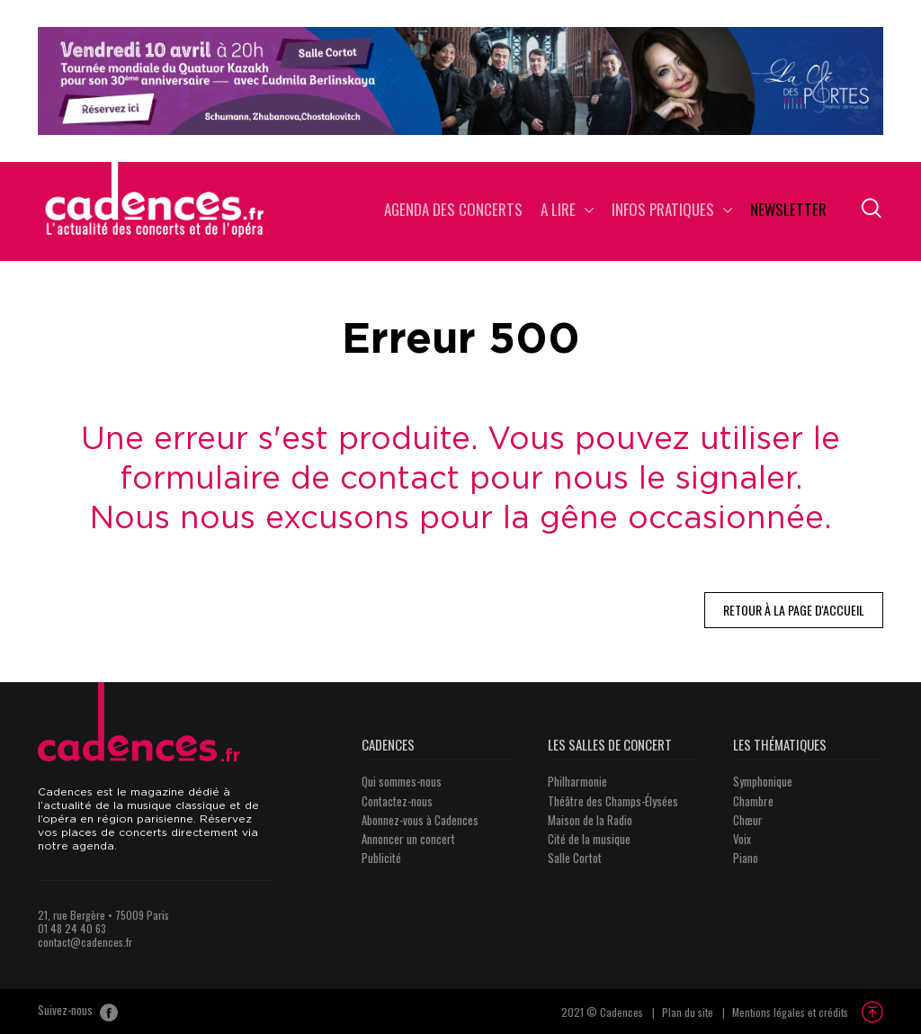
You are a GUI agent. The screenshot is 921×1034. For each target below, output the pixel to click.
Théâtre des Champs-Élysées (613, 801)
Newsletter (788, 211)
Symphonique (762, 781)
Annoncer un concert (408, 839)
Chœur (748, 820)
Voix (742, 839)
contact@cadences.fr (85, 941)
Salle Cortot (575, 858)
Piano (745, 858)
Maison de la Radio (590, 820)
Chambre (753, 801)
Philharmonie (577, 781)
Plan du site (687, 1012)
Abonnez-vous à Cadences (420, 820)
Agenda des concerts (453, 211)
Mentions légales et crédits (790, 1012)
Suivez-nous (78, 1012)
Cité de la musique (589, 839)
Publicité (381, 858)
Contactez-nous (397, 801)
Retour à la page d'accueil (793, 609)
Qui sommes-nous (402, 781)
